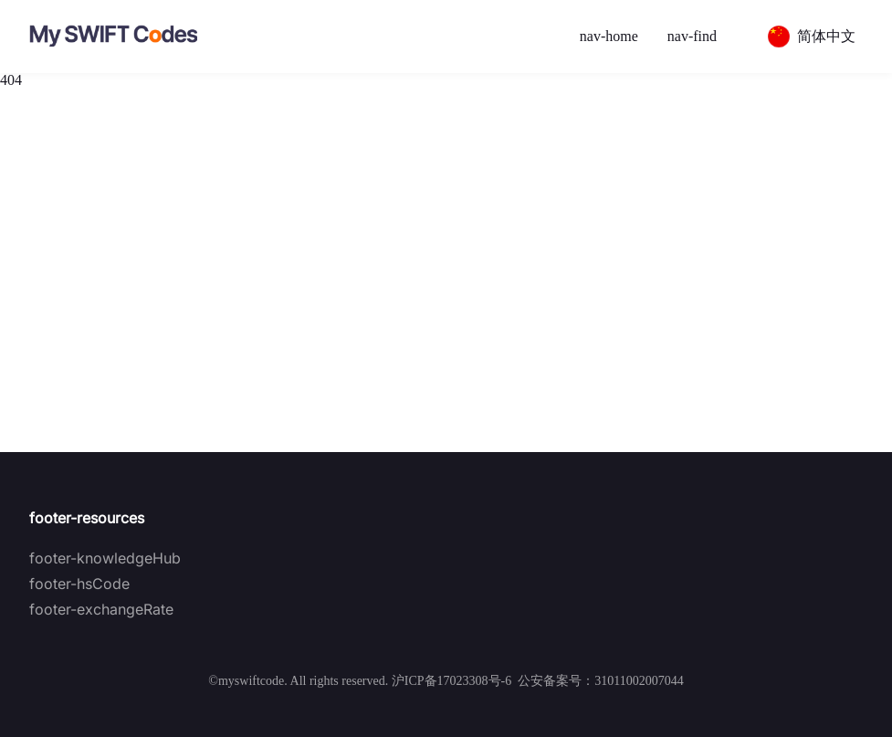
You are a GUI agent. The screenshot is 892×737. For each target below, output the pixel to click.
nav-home (609, 36)
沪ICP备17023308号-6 (451, 681)
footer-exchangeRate (101, 609)
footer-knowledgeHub (105, 558)
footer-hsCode (79, 583)
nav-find (692, 36)
